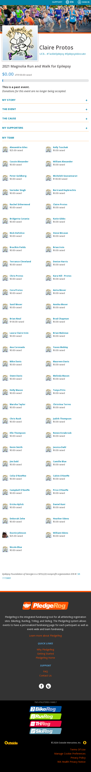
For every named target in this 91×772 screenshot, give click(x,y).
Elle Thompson (18, 432)
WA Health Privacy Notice (71, 761)
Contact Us (45, 675)
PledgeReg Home (45, 657)
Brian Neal (15, 318)
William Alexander (63, 161)
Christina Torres (62, 404)
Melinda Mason (61, 375)
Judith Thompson (62, 418)
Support (57, 2)
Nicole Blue (16, 547)
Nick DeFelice (17, 233)
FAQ (45, 671)
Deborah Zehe (17, 518)
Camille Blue (59, 461)
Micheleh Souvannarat (65, 175)
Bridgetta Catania (19, 218)
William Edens (60, 532)
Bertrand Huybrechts (64, 190)
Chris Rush (15, 418)
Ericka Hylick (17, 504)
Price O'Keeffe (60, 490)
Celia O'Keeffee (18, 475)
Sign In (83, 2)
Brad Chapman (61, 318)
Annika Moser (60, 304)
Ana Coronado (17, 347)
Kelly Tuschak (60, 147)
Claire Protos (60, 204)
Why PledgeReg (45, 649)
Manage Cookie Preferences (70, 753)
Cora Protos (16, 290)
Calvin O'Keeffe (61, 475)
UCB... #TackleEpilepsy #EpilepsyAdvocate (63, 53)
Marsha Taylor (17, 404)
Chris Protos (16, 275)
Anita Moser (59, 290)
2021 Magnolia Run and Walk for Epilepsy (36, 66)
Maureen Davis (61, 361)
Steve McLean (60, 233)
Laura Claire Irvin (19, 333)
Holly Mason (16, 390)
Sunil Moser (16, 304)
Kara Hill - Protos (62, 275)
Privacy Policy (78, 757)
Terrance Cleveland (20, 261)
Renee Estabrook (62, 432)
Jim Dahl (14, 461)
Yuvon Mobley (60, 347)
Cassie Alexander (19, 161)
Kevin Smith (16, 447)
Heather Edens (61, 518)
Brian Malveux (60, 333)
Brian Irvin (58, 247)
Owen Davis (16, 375)
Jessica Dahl (59, 447)
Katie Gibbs (59, 218)
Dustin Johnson (18, 532)
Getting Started (45, 653)
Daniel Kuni (59, 504)
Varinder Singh (18, 190)
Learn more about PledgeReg (45, 635)
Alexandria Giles (18, 147)
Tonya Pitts (59, 390)
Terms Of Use (78, 749)
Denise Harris (60, 261)
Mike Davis (15, 361)
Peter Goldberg (18, 175)
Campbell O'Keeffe (20, 490)
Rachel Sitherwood (20, 204)
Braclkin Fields (18, 247)
